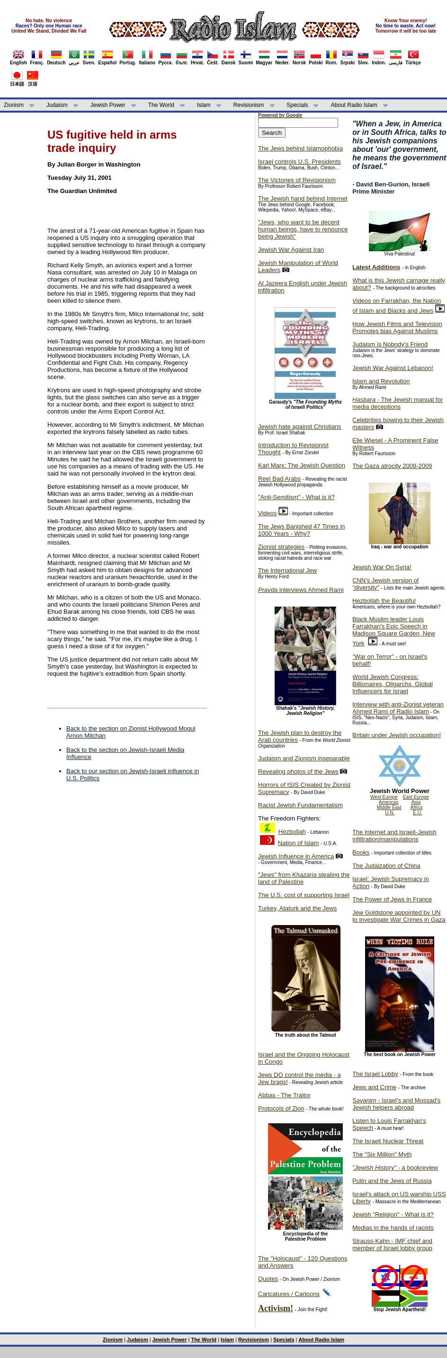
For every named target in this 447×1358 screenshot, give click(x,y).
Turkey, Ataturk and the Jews (297, 908)
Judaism (57, 105)
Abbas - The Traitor (284, 1095)
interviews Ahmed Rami (301, 589)
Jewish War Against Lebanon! (392, 367)
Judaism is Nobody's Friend (390, 344)
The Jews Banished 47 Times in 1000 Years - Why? (301, 530)
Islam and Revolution (381, 381)
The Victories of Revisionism (297, 180)
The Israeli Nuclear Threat (387, 1141)
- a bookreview (395, 1167)
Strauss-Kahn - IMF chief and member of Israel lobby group (392, 1244)
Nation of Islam (298, 843)
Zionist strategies (281, 546)
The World (161, 105)
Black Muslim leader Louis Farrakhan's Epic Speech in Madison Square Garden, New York (393, 631)
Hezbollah (292, 831)
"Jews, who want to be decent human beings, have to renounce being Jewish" (303, 229)
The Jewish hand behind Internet (303, 198)
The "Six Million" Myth (382, 1154)
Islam (204, 105)
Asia (415, 802)
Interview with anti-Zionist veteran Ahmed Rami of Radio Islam (398, 708)
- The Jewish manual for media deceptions (397, 403)
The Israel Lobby (375, 1073)
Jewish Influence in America (296, 856)
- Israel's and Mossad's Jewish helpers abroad (396, 1104)
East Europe (416, 797)
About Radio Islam (354, 105)
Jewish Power (107, 105)
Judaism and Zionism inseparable (304, 758)
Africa (417, 807)
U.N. (389, 812)
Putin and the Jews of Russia (392, 1180)
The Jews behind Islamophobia (300, 148)
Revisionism (248, 105)
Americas (389, 802)
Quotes (268, 1278)
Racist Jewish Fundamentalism (300, 805)
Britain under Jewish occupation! (396, 735)
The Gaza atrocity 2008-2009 (392, 465)
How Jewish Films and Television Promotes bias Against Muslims (397, 327)
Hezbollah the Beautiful (384, 600)
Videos (267, 513)
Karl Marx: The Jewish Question (301, 465)
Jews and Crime (374, 1087)
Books (360, 852)
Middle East (389, 807)
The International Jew (287, 570)
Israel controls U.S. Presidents (299, 161)
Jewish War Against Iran (291, 249)
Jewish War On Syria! (381, 567)
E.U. (417, 812)
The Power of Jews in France (392, 899)
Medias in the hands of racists (393, 1227)
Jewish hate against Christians (299, 426)
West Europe (384, 797)
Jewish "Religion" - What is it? (393, 1214)
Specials (297, 105)
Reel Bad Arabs (279, 478)
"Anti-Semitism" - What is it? (296, 497)
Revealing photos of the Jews (298, 771)
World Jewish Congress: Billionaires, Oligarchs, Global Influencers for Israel (392, 684)
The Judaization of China (386, 865)
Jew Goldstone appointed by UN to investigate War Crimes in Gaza (399, 916)
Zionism (14, 105)
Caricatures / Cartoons (289, 1293)
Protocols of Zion (281, 1108)
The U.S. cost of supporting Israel (303, 895)
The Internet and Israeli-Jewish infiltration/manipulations (394, 836)
